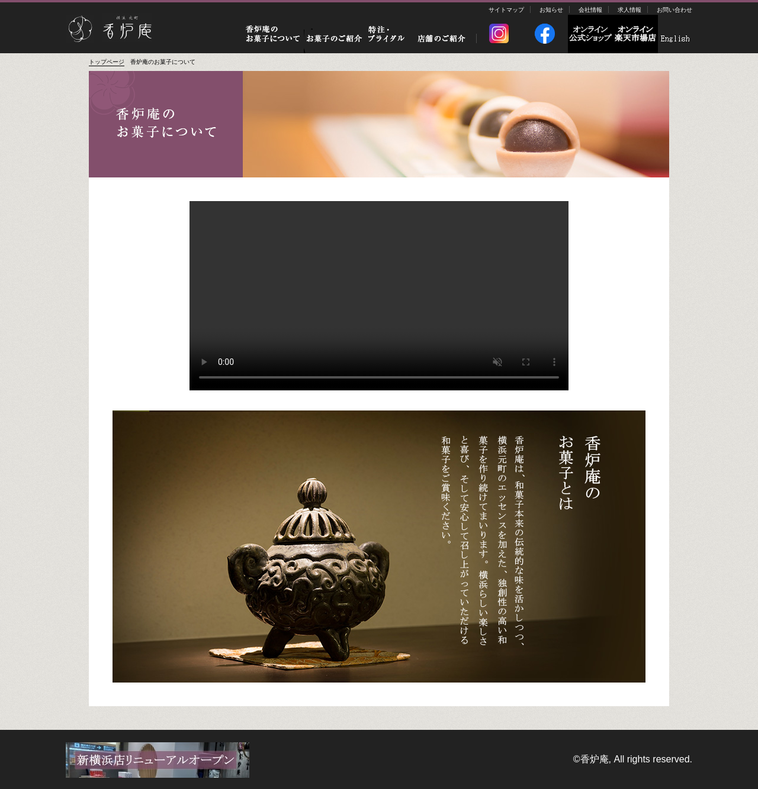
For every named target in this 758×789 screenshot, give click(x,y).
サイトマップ (506, 10)
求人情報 (629, 10)
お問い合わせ (674, 10)
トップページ (106, 62)
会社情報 (590, 10)
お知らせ (551, 10)
